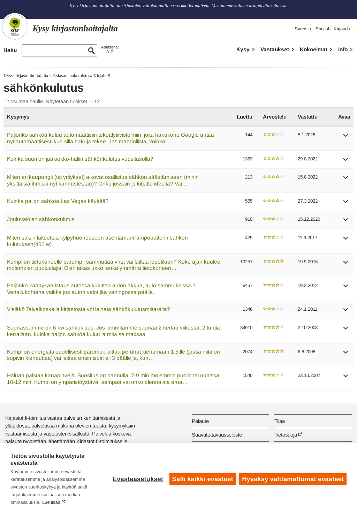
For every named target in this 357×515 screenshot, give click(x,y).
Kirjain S (102, 75)
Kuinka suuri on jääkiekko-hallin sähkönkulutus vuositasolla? (80, 159)
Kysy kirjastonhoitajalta (25, 75)
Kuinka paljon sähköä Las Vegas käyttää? (58, 201)
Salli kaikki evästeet (202, 479)
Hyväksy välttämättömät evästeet (293, 479)
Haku (10, 50)
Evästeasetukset (138, 479)
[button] (346, 137)
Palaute (200, 421)
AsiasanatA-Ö (110, 49)
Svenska (303, 28)
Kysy (243, 49)
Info (343, 49)
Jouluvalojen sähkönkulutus (41, 219)
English (323, 28)
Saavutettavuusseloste (217, 435)
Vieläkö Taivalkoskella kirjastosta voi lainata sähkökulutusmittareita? (88, 309)
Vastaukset (274, 49)
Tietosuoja (285, 435)
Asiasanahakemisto (71, 75)
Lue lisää (51, 502)
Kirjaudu (342, 28)
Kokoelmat (313, 49)
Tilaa (279, 421)
